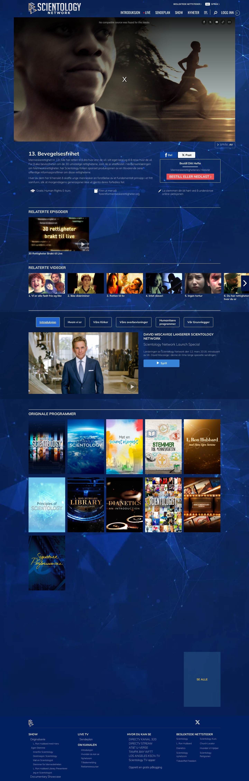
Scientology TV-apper (142, 758)
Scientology (182, 736)
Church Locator (207, 741)
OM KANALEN (87, 742)
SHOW (179, 12)
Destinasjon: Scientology (45, 754)
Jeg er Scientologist (42, 770)
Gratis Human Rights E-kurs (53, 190)
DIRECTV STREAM (140, 741)
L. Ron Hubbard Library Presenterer (50, 766)
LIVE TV (83, 732)
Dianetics (180, 746)
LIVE (147, 12)
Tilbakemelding (88, 760)
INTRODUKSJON (130, 12)
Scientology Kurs (208, 736)
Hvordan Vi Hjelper (209, 746)
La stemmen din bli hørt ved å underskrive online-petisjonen (187, 192)
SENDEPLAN (162, 12)
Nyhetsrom (86, 756)
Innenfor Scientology (43, 749)
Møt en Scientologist (43, 758)
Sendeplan (86, 737)
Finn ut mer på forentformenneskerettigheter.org (119, 192)
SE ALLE (202, 679)
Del (168, 155)
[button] (245, 283)
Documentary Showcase (45, 774)
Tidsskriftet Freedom (186, 758)
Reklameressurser (90, 764)
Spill (161, 363)
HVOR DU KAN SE (139, 732)
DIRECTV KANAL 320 (142, 737)
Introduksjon (87, 747)
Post (186, 155)
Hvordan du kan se (90, 752)
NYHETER (193, 12)
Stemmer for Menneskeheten (47, 762)
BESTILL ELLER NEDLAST (190, 176)
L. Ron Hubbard (184, 741)
